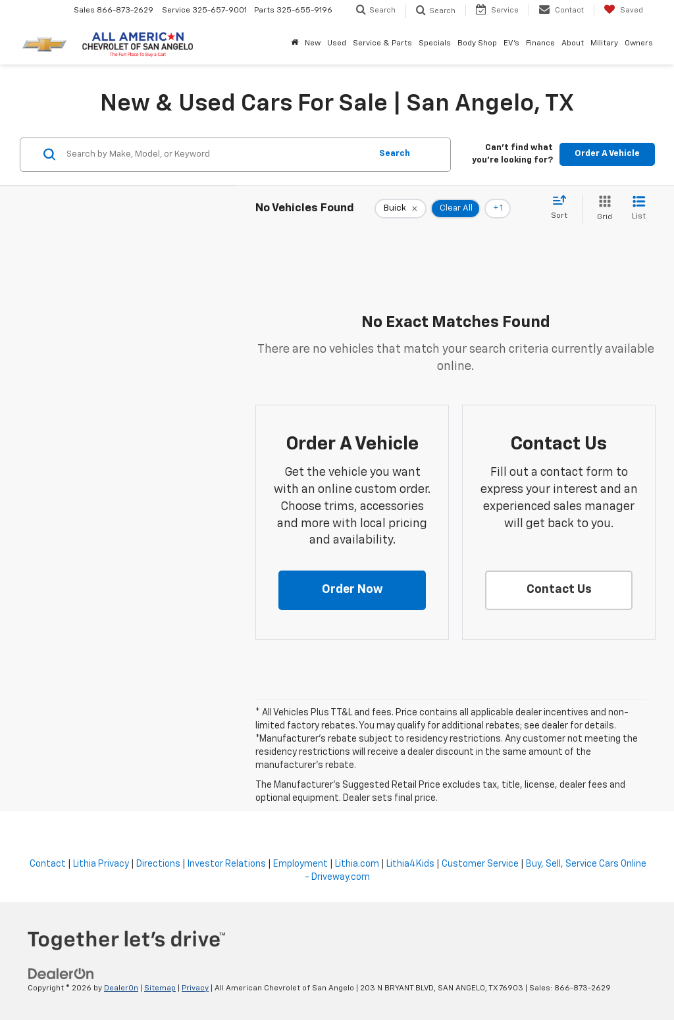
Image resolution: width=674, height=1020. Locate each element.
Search (394, 153)
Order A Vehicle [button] (607, 153)
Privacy (195, 988)
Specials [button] (435, 43)
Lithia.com (357, 864)
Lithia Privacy (101, 864)
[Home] (294, 43)
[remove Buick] (401, 208)
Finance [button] (540, 43)
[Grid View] (602, 209)
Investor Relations (227, 864)
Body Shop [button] (477, 43)
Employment (300, 864)
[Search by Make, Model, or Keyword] (216, 154)
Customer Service (480, 864)
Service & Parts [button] (382, 43)
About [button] (572, 43)
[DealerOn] (61, 974)
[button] (352, 590)
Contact (48, 864)
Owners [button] (639, 43)
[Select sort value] (563, 208)
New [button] (313, 43)
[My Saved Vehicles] (623, 10)
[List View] (639, 209)
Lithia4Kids (410, 864)
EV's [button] (511, 43)
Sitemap (160, 988)
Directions (158, 864)
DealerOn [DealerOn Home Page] (121, 988)
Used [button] (336, 43)
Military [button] (604, 43)
